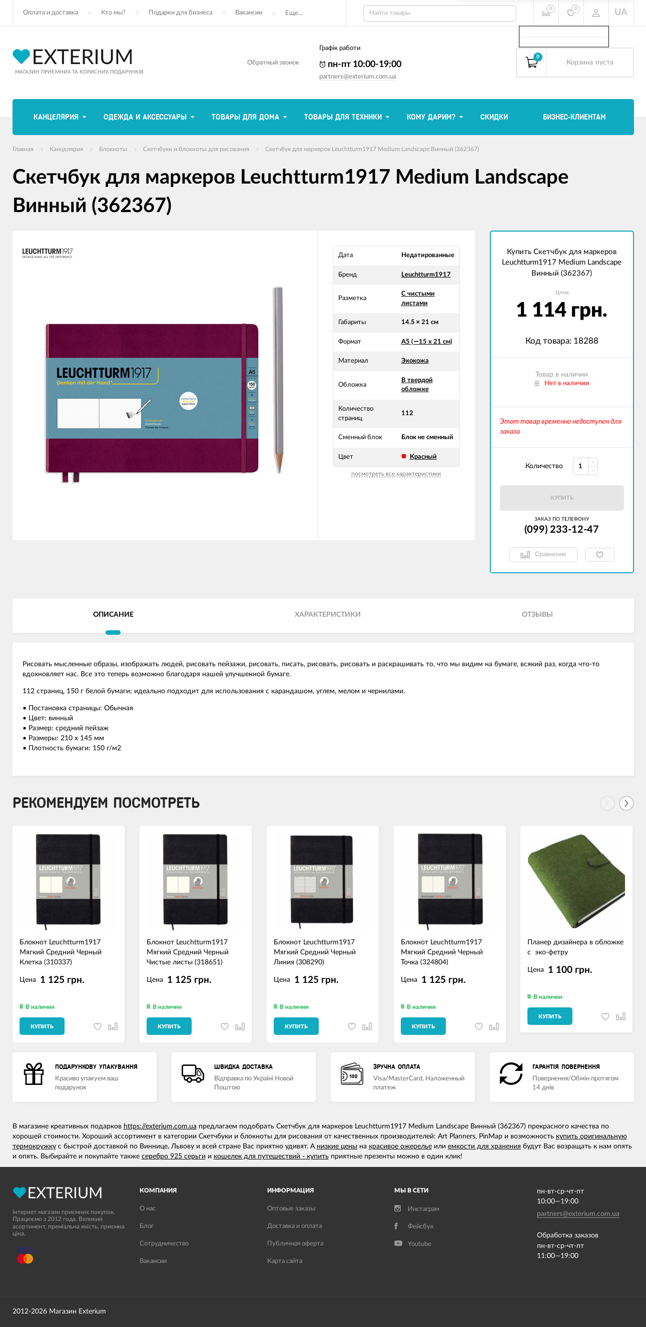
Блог (147, 1226)
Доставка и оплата (294, 1226)
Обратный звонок (273, 63)
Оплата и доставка (50, 13)
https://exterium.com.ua (160, 1126)
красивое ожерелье (400, 1146)
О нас (148, 1208)
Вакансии (248, 13)
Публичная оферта (295, 1243)
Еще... (294, 13)
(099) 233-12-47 (561, 530)
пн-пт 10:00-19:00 (360, 64)
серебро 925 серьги (174, 1156)
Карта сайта (284, 1261)
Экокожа (415, 361)
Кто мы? (113, 13)
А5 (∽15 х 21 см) (426, 342)
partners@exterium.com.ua (357, 77)
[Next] (626, 803)
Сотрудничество (164, 1243)
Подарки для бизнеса (180, 13)
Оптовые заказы (291, 1208)
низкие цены (337, 1146)
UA (620, 12)
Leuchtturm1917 (426, 275)
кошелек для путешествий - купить (271, 1156)
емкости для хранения (484, 1146)
